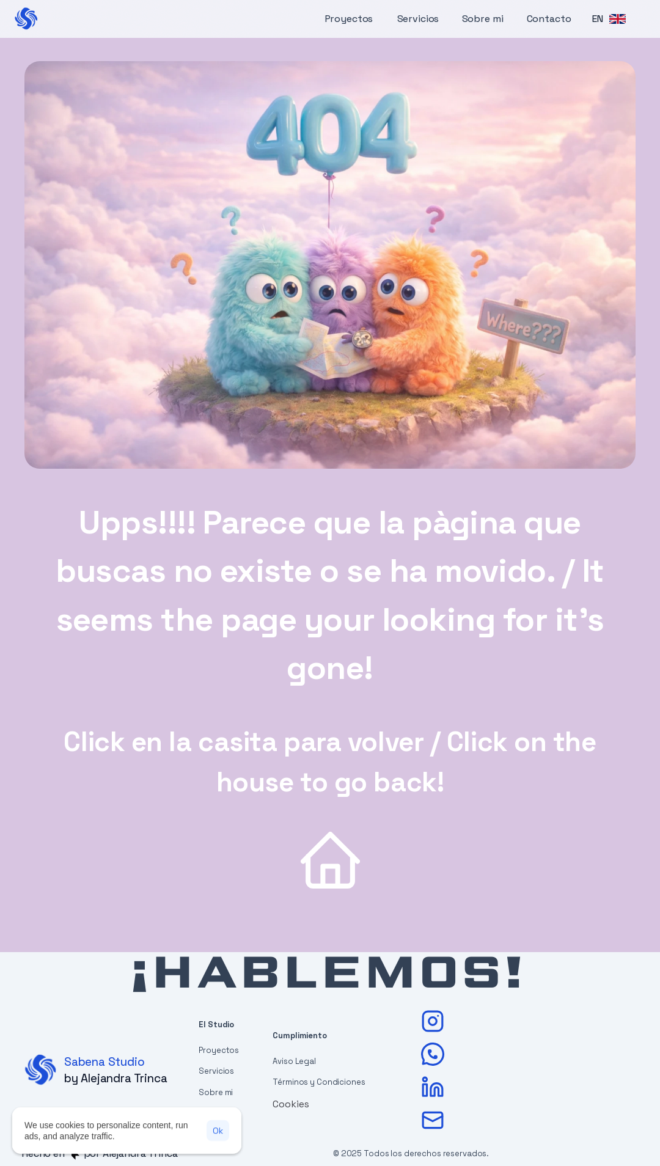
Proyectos (348, 18)
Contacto (549, 18)
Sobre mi (483, 18)
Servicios (418, 18)
